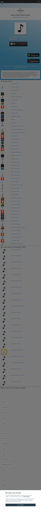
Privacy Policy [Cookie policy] (27, 496)
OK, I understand (20, 504)
